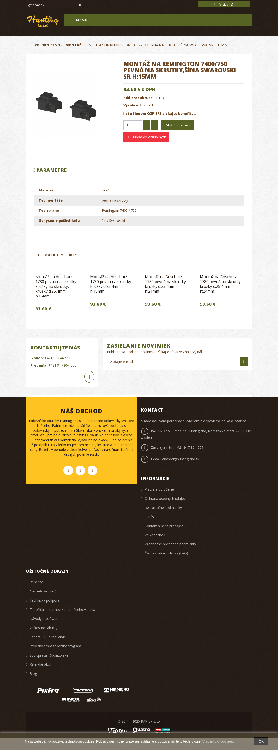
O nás (149, 516)
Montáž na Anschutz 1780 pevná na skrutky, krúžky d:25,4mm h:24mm (221, 284)
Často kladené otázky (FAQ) (166, 553)
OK (261, 741)
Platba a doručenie (159, 489)
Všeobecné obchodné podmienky (170, 544)
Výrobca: (131, 105)
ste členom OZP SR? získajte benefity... (159, 113)
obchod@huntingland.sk (180, 459)
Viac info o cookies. (218, 741)
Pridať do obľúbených (149, 137)
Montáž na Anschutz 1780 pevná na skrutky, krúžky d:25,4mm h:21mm (166, 284)
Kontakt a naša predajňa (164, 526)
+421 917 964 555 (189, 447)
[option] (111, 292)
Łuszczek (147, 105)
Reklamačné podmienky (163, 507)
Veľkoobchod (155, 535)
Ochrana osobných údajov (165, 498)
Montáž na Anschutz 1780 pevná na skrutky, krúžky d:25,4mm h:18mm (111, 284)
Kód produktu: (136, 97)
